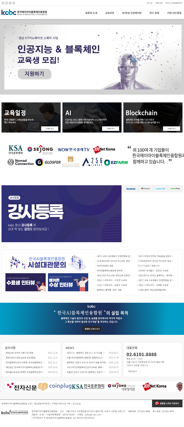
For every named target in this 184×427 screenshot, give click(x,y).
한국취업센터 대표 (105, 265)
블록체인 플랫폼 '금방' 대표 (109, 289)
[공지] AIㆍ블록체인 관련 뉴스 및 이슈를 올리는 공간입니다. (86, 352)
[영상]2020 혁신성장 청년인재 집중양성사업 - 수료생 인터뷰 (115, 275)
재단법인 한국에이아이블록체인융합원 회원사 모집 (25, 367)
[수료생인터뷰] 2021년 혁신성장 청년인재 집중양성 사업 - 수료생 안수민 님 (115, 260)
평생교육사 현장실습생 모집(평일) (21, 357)
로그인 (149, 3)
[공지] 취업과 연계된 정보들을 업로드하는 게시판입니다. (156, 256)
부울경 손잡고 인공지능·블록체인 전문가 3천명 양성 (86, 372)
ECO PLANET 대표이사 (148, 265)
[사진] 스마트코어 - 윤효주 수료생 (112, 284)
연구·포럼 (154, 13)
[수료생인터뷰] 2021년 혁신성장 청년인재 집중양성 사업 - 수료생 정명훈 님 (156, 260)
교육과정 (109, 13)
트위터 (160, 188)
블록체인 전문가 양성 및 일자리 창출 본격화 (86, 362)
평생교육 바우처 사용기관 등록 (19, 352)
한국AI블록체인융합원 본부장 (110, 270)
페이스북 (131, 188)
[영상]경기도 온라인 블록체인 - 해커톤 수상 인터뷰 (156, 275)
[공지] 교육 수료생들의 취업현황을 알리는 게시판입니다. (115, 256)
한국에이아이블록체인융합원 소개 (17, 403)
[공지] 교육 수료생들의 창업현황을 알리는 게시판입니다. (156, 280)
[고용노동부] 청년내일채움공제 (152, 289)
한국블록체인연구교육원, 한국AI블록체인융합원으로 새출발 (25, 362)
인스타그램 (145, 188)
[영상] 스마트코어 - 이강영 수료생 (112, 280)
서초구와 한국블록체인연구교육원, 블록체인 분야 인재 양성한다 (86, 367)
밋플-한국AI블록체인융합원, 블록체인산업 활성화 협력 (86, 357)
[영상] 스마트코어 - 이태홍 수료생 (153, 284)
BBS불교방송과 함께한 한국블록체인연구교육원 (25, 372)
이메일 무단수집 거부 (61, 403)
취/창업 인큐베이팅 (132, 13)
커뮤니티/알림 (174, 13)
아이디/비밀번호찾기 (173, 3)
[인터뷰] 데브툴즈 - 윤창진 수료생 (153, 270)
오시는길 (77, 403)
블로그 (175, 188)
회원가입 (159, 3)
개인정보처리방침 (41, 403)
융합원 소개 (91, 13)
